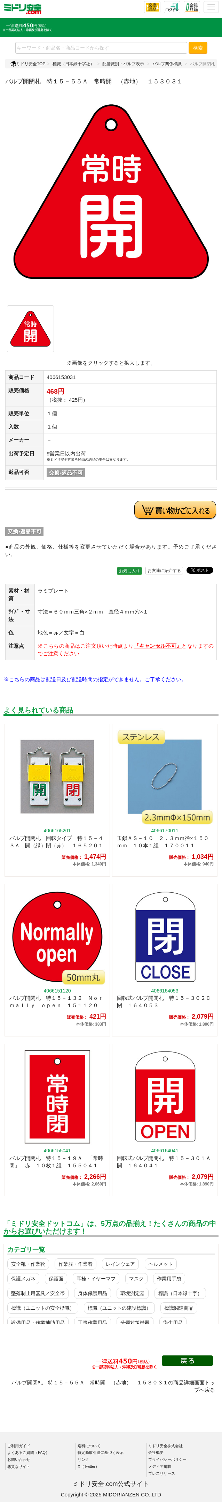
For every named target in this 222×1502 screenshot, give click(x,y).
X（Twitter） (88, 1466)
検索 (198, 48)
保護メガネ (23, 1278)
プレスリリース (161, 1473)
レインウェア (120, 1264)
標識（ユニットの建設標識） (119, 1308)
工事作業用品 (92, 1322)
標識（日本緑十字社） (73, 63)
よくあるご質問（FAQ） (28, 1452)
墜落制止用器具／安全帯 (38, 1293)
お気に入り (129, 570)
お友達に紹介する (164, 570)
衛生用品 (173, 1322)
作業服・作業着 (75, 1264)
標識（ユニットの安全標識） (42, 1308)
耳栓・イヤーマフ (96, 1278)
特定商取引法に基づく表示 (101, 1452)
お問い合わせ (18, 1459)
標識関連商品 (178, 1308)
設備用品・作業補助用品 (38, 1322)
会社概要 (156, 1452)
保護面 (56, 1278)
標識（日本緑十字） (180, 1293)
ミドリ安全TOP (27, 63)
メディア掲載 (159, 1466)
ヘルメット (161, 1264)
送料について (89, 1446)
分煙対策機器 (135, 1322)
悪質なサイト (18, 1466)
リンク (83, 1459)
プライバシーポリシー (167, 1459)
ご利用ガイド (18, 1446)
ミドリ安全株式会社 (165, 1446)
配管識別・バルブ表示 (123, 63)
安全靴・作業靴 (28, 1264)
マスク (136, 1278)
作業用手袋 (169, 1278)
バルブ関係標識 (167, 63)
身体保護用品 (92, 1293)
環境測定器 (132, 1293)
